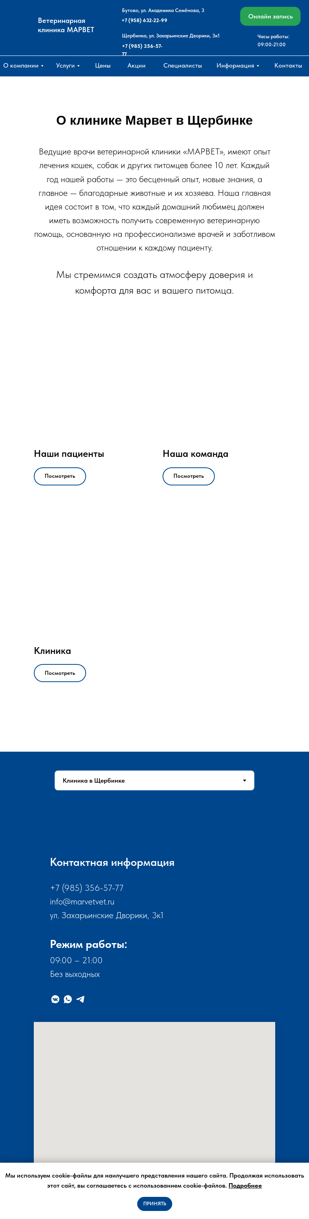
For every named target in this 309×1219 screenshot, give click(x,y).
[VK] (55, 999)
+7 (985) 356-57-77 (87, 887)
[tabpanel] (154, 1011)
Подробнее (245, 1185)
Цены (103, 65)
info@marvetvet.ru (82, 901)
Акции (137, 65)
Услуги (65, 65)
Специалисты (182, 65)
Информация (235, 65)
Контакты (288, 65)
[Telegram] (80, 999)
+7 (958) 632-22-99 (144, 20)
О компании (21, 65)
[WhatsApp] (68, 999)
